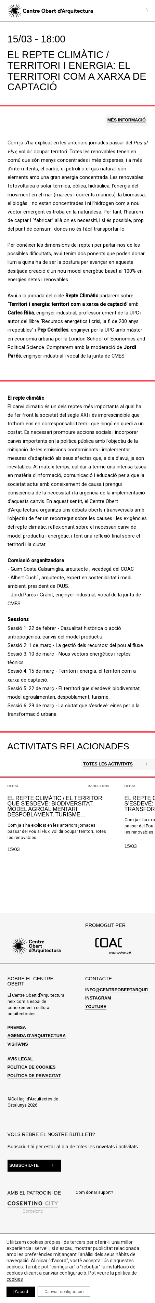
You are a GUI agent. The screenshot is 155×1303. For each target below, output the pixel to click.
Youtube (95, 1006)
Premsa (17, 1027)
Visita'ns (18, 1044)
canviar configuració (64, 1273)
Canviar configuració (63, 1291)
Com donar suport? (94, 1192)
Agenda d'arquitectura (37, 1035)
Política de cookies (32, 1067)
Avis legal (20, 1059)
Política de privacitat (34, 1075)
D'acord (20, 1291)
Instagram (98, 998)
